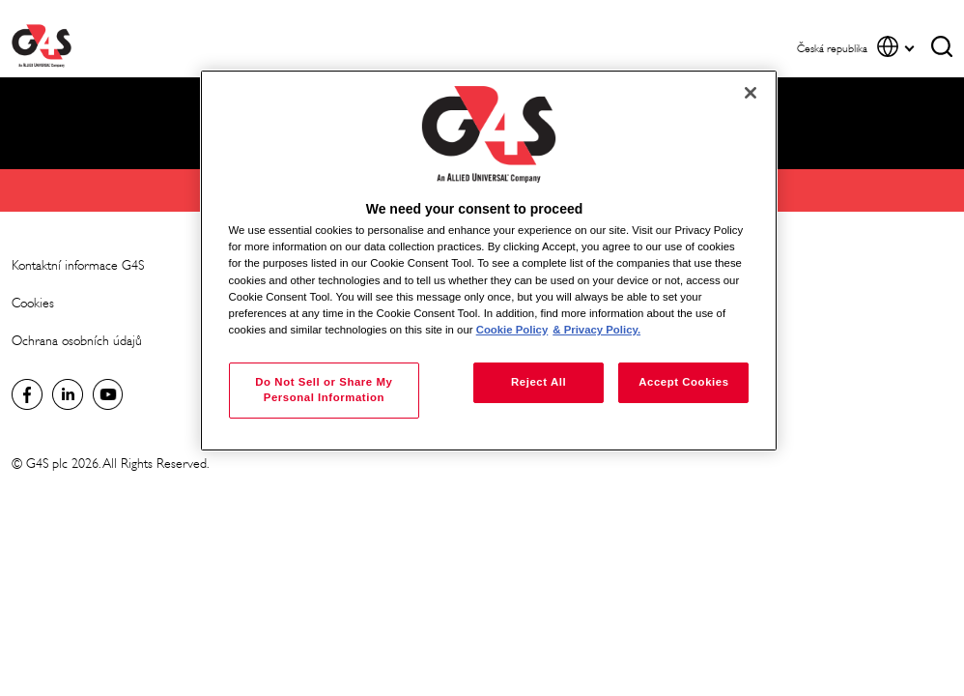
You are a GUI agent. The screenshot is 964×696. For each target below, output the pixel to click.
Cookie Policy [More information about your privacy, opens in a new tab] (512, 329)
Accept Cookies (683, 382)
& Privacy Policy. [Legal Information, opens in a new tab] (596, 329)
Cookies (33, 303)
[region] (489, 260)
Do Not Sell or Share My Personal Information (323, 389)
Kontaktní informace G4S (78, 265)
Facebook (27, 394)
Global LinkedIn (67, 394)
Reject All (538, 382)
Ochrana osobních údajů (77, 341)
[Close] (750, 93)
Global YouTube (108, 394)
